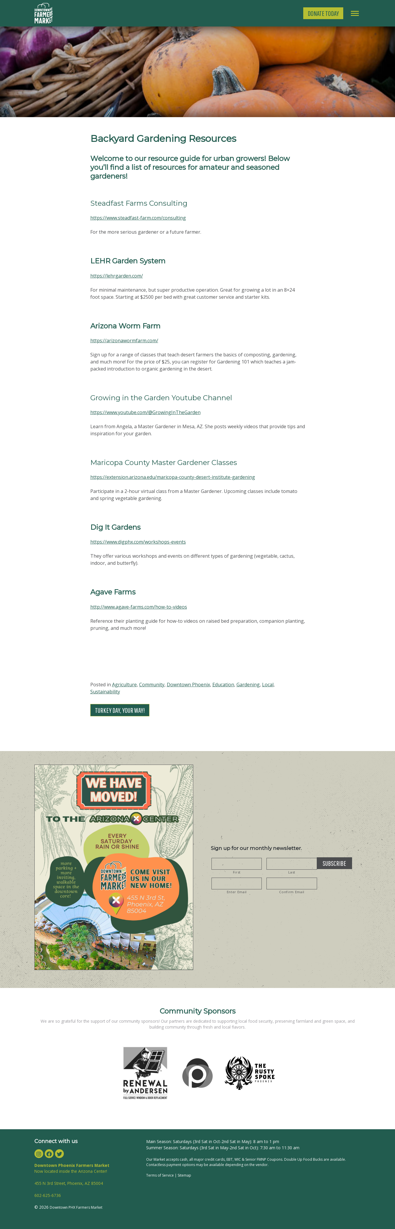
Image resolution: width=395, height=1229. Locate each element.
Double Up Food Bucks (304, 1159)
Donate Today (323, 13)
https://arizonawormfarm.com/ (124, 340)
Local (268, 684)
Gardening (248, 684)
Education (223, 684)
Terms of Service (160, 1175)
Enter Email (237, 892)
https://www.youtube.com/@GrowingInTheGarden (145, 412)
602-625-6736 (47, 1195)
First (237, 872)
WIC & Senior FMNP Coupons (258, 1159)
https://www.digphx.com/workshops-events (138, 542)
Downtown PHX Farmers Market (76, 1207)
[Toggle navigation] (355, 13)
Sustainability (105, 691)
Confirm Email (291, 892)
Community (151, 684)
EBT (229, 1159)
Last (291, 872)
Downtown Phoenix (188, 684)
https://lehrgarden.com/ (116, 276)
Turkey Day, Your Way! (120, 710)
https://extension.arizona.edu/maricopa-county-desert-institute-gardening (172, 477)
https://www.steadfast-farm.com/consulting (138, 218)
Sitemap (184, 1175)
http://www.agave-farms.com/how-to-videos (138, 607)
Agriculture (124, 684)
